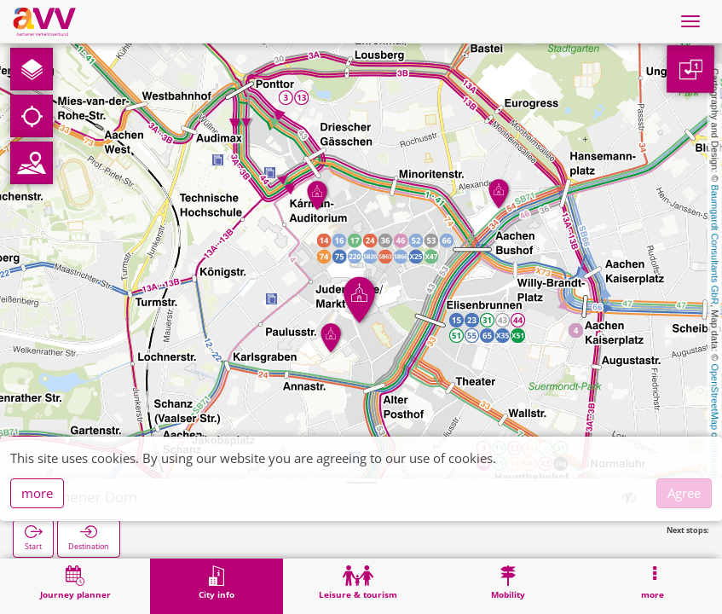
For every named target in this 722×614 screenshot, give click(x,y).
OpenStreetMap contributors (715, 422)
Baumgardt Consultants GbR (715, 245)
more (37, 492)
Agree (684, 492)
